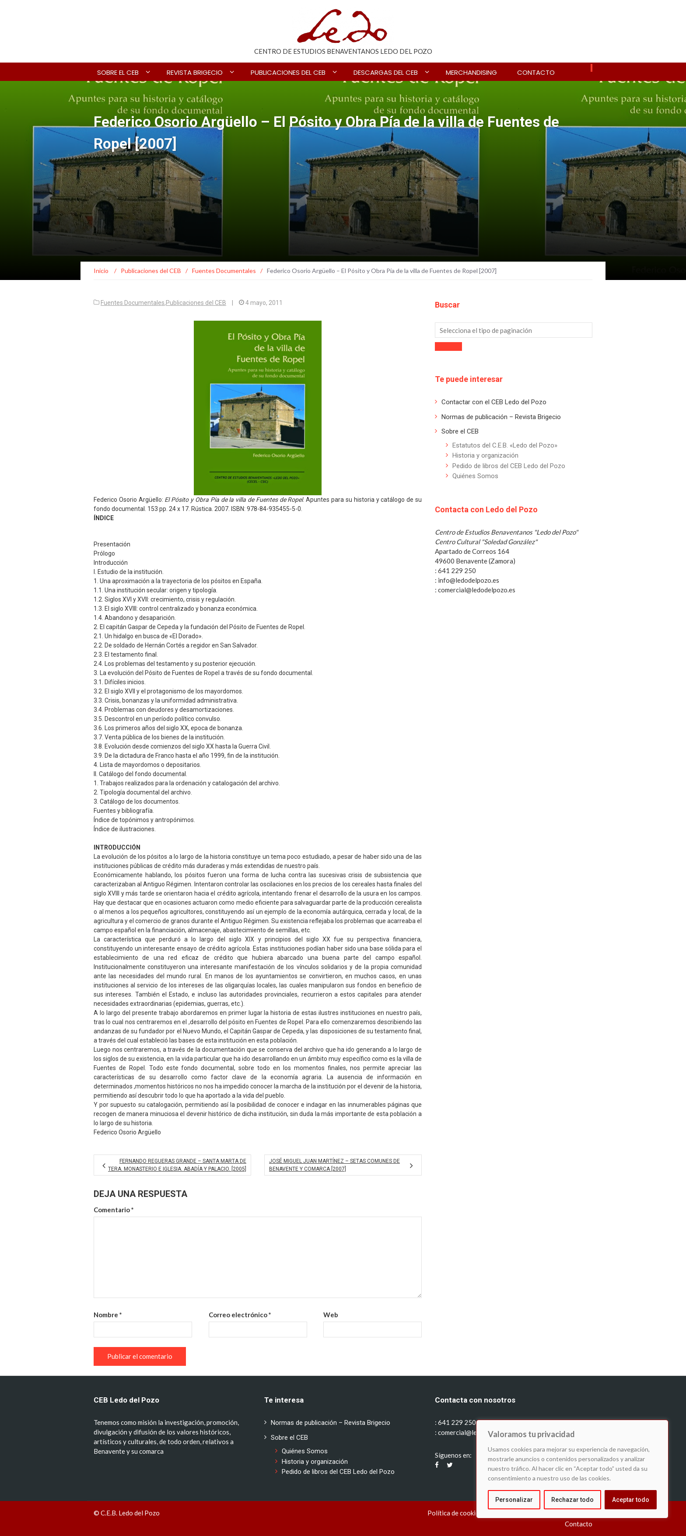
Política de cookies (454, 1513)
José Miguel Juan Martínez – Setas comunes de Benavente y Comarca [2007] (334, 1165)
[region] (572, 1469)
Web (330, 1315)
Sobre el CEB (118, 72)
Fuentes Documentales (132, 302)
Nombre (108, 1315)
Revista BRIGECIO (195, 72)
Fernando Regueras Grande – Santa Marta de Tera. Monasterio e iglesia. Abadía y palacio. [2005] (177, 1165)
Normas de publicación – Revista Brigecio (501, 417)
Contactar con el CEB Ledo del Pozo (493, 402)
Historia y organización (485, 455)
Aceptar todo (630, 1499)
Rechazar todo (572, 1499)
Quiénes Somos (475, 476)
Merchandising (471, 72)
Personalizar (514, 1499)
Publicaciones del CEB (288, 72)
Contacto (536, 72)
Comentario (114, 1210)
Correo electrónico (240, 1315)
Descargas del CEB (386, 72)
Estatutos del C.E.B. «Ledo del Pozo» (504, 445)
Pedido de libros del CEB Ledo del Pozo (508, 466)
